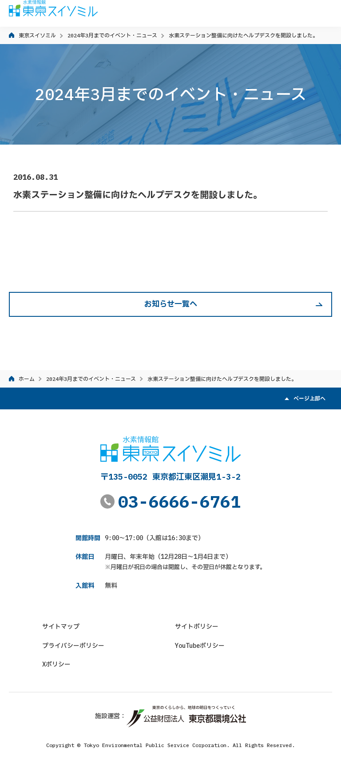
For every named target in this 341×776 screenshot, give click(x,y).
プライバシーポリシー (73, 646)
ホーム (27, 379)
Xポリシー (56, 664)
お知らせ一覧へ (170, 304)
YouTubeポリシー (200, 646)
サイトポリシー (196, 626)
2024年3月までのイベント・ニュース (112, 35)
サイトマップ (60, 626)
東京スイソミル (37, 35)
